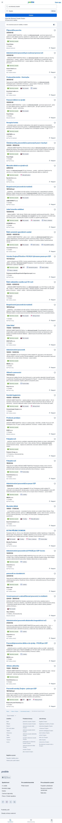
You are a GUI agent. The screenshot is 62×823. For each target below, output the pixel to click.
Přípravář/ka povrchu (13, 30)
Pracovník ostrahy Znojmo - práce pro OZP (21, 688)
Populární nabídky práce (12, 758)
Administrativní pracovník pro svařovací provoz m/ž (24, 53)
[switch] (54, 24)
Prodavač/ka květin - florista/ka (17, 77)
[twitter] (10, 802)
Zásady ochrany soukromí (8, 813)
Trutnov (8, 739)
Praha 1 (8, 726)
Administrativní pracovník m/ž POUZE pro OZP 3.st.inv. (25, 551)
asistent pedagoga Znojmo (46, 730)
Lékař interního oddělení (15, 209)
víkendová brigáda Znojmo (46, 726)
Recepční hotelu (12, 122)
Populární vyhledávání (47, 786)
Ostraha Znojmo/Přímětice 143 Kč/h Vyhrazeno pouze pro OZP (28, 256)
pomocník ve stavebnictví (15, 573)
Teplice (8, 730)
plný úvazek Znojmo (28, 751)
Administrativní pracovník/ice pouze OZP (21, 483)
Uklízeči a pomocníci (13, 372)
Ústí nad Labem (10, 728)
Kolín (7, 721)
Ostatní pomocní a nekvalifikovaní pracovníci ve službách (26, 596)
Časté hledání (11, 715)
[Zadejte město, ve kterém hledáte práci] (31, 11)
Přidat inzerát (25, 786)
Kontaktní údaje (6, 788)
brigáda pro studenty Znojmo (46, 724)
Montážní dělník (12, 506)
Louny (8, 742)
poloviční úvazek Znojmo (29, 721)
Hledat (31, 15)
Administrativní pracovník (15, 350)
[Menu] (2, 2)
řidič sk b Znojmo (43, 737)
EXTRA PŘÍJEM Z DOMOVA (15, 530)
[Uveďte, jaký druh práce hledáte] (31, 6)
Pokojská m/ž (11, 439)
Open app (58, 2)
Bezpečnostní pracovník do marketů (19, 186)
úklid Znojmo (42, 739)
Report (52, 48)
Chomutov (9, 733)
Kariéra (4, 791)
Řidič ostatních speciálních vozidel (18, 232)
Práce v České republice (9, 796)
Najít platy (43, 793)
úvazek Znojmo (27, 749)
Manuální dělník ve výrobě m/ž (17, 165)
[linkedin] (14, 802)
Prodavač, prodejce (13, 418)
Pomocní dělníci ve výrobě (15, 100)
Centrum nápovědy (7, 793)
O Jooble (4, 786)
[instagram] (6, 802)
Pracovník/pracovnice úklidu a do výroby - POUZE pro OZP (27, 643)
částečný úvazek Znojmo (29, 724)
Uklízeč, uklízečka (12, 666)
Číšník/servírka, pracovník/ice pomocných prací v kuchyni (26, 143)
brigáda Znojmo (43, 721)
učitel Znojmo (42, 735)
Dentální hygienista (13, 395)
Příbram (8, 724)
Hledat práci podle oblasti (12, 760)
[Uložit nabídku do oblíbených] (55, 30)
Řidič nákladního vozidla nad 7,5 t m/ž (19, 282)
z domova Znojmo (43, 728)
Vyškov (8, 737)
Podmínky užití (5, 810)
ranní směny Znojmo (44, 733)
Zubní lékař (10, 325)
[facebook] (3, 802)
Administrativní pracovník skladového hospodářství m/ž (26, 620)
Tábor (7, 735)
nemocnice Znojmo (44, 742)
